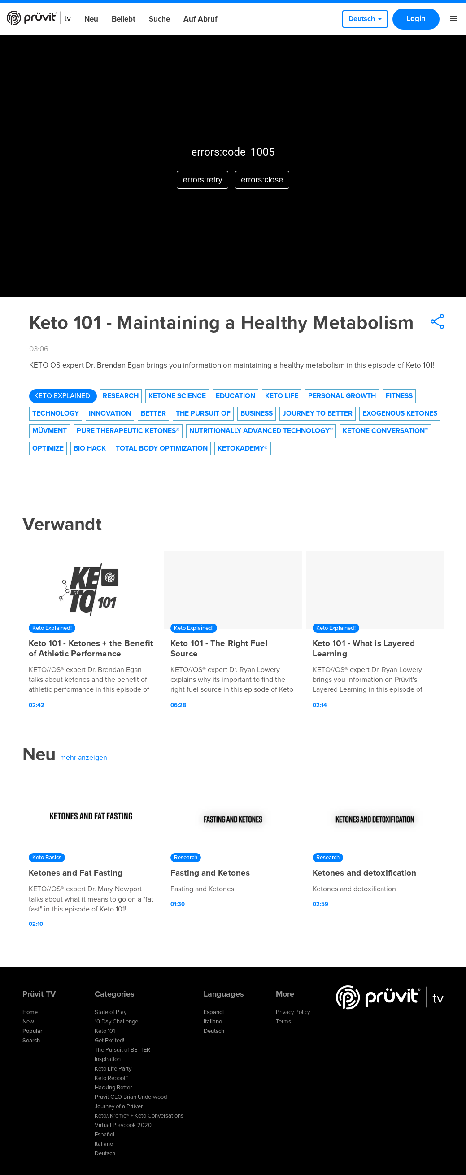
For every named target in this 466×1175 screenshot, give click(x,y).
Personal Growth (342, 396)
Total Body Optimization (162, 448)
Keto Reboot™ (111, 1078)
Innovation (110, 413)
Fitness (399, 396)
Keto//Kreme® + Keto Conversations (139, 1115)
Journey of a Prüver (119, 1106)
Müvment (49, 431)
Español (104, 1134)
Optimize (48, 448)
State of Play (110, 1012)
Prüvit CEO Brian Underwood (131, 1097)
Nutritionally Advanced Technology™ (261, 431)
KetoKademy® (243, 448)
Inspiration (108, 1059)
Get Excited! (109, 1040)
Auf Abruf (200, 19)
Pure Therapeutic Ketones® (128, 431)
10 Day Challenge (116, 1021)
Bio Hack (90, 448)
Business (256, 413)
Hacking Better (113, 1087)
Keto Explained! (63, 396)
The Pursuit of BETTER (122, 1050)
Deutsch (105, 1153)
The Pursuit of (203, 413)
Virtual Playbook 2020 (123, 1125)
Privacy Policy (293, 1012)
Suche (159, 19)
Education (235, 396)
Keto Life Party (113, 1068)
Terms (283, 1021)
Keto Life (281, 396)
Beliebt (123, 19)
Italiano (104, 1144)
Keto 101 (105, 1031)
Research (121, 396)
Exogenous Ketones (399, 413)
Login (416, 18)
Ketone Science (177, 396)
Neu (91, 19)
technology (55, 413)
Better (153, 413)
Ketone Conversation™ (385, 431)
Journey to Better (318, 413)
